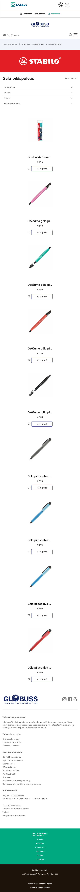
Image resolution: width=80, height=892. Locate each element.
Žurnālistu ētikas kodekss (40, 888)
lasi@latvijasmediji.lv (40, 870)
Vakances (6, 777)
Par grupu (40, 859)
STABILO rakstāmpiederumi (33, 44)
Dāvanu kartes (9, 767)
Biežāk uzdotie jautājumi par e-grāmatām (21, 784)
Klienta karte (8, 763)
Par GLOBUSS (9, 774)
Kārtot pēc (69, 78)
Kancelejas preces (9, 44)
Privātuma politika (11, 770)
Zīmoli (40, 855)
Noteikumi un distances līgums (40, 884)
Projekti (40, 839)
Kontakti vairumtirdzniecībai (15, 808)
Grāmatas (40, 851)
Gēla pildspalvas (54, 44)
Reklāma (40, 843)
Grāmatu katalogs (10, 739)
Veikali (5, 812)
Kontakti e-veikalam (11, 805)
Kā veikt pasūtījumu (11, 757)
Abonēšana (40, 847)
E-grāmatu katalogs (11, 742)
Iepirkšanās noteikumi (12, 760)
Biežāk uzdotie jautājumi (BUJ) (16, 780)
